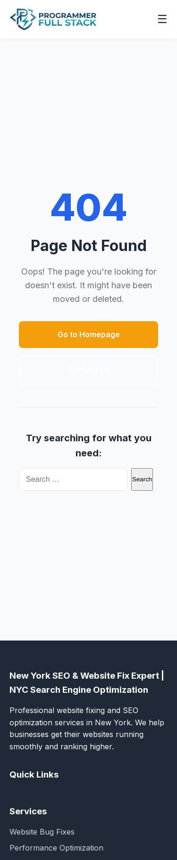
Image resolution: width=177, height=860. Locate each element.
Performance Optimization (56, 847)
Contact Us (89, 369)
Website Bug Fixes (42, 831)
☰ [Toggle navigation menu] (162, 19)
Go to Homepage (89, 334)
